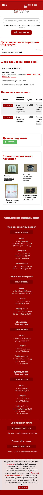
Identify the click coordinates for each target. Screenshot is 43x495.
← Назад (38, 50)
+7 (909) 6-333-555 (22, 349)
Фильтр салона (12, 201)
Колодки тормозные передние (27, 177)
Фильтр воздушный (9, 178)
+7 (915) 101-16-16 (22, 399)
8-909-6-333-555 (31, 6)
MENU (4, 5)
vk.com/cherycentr (21, 446)
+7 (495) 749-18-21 (22, 254)
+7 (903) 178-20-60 (22, 256)
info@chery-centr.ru (21, 428)
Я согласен (23, 487)
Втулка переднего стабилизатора (30, 197)
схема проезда (21, 232)
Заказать (8, 105)
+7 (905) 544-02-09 (22, 301)
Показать (10, 142)
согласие (10, 464)
